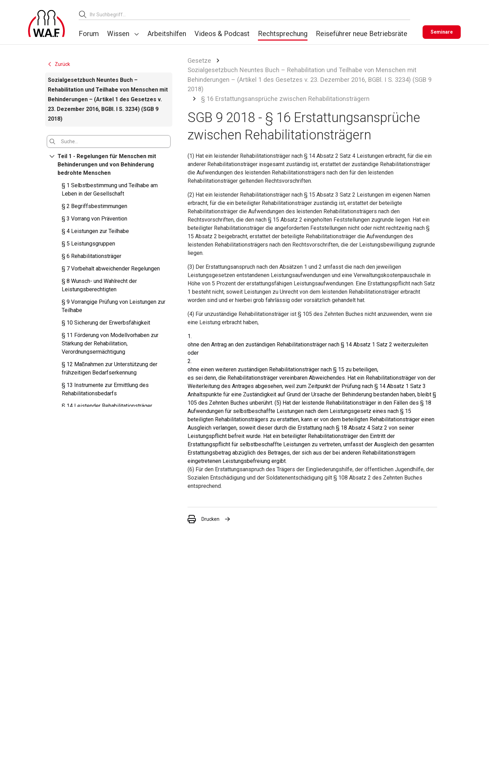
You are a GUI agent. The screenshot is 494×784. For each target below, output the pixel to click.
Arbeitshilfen (166, 33)
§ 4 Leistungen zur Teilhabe (95, 231)
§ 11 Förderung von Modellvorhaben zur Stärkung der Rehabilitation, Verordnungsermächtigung (110, 343)
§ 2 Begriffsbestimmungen (94, 206)
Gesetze (199, 60)
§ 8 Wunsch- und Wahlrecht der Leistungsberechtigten (99, 285)
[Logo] (46, 23)
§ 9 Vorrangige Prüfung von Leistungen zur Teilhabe (113, 306)
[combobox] (250, 14)
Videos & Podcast (222, 33)
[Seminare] (442, 32)
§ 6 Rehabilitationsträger (91, 256)
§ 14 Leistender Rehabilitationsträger (107, 406)
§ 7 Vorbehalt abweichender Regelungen (111, 268)
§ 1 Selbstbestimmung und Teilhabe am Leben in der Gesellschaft (110, 189)
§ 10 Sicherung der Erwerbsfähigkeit (106, 322)
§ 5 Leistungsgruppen (88, 243)
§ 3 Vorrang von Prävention (94, 218)
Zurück (58, 64)
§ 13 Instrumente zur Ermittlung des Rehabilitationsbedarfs (105, 389)
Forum (89, 33)
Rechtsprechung (282, 33)
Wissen (118, 33)
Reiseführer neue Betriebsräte (361, 33)
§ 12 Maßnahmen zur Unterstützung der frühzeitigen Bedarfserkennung (109, 368)
